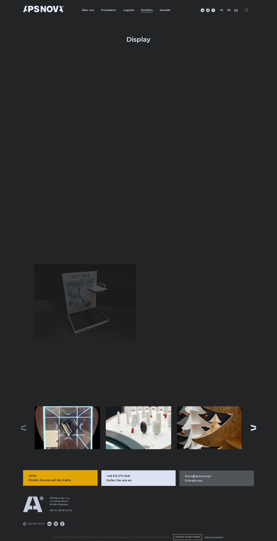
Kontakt (165, 10)
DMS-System (177, 522)
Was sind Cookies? (214, 537)
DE (236, 10)
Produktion (108, 10)
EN (229, 10)
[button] (254, 428)
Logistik (128, 10)
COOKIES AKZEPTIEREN (187, 537)
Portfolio (147, 10)
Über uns (88, 10)
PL (222, 10)
